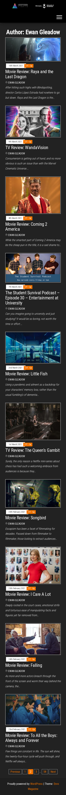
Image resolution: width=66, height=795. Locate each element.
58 (44, 771)
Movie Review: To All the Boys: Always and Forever (31, 738)
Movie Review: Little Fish (26, 373)
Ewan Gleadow (16, 82)
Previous (15, 771)
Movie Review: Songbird (25, 517)
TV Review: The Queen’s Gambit (32, 450)
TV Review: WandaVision (26, 147)
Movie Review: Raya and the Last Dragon (29, 74)
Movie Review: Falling (23, 665)
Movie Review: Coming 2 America (26, 227)
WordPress (36, 784)
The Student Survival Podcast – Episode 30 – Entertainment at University (32, 297)
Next (53, 771)
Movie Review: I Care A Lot (28, 594)
